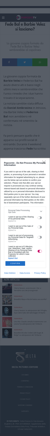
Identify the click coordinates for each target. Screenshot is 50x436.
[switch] (40, 217)
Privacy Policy (40, 273)
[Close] (44, 163)
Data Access (25, 273)
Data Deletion (10, 273)
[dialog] (25, 218)
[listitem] (25, 211)
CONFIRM (15, 264)
